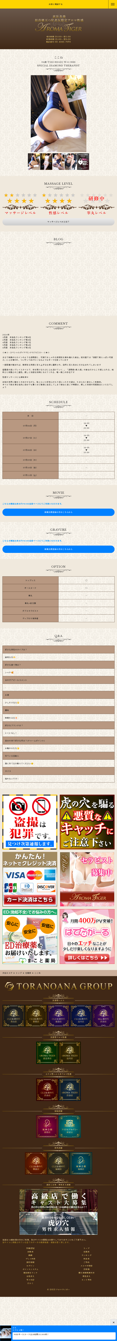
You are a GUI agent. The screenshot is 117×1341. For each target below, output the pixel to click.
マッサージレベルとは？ (58, 222)
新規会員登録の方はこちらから (58, 512)
